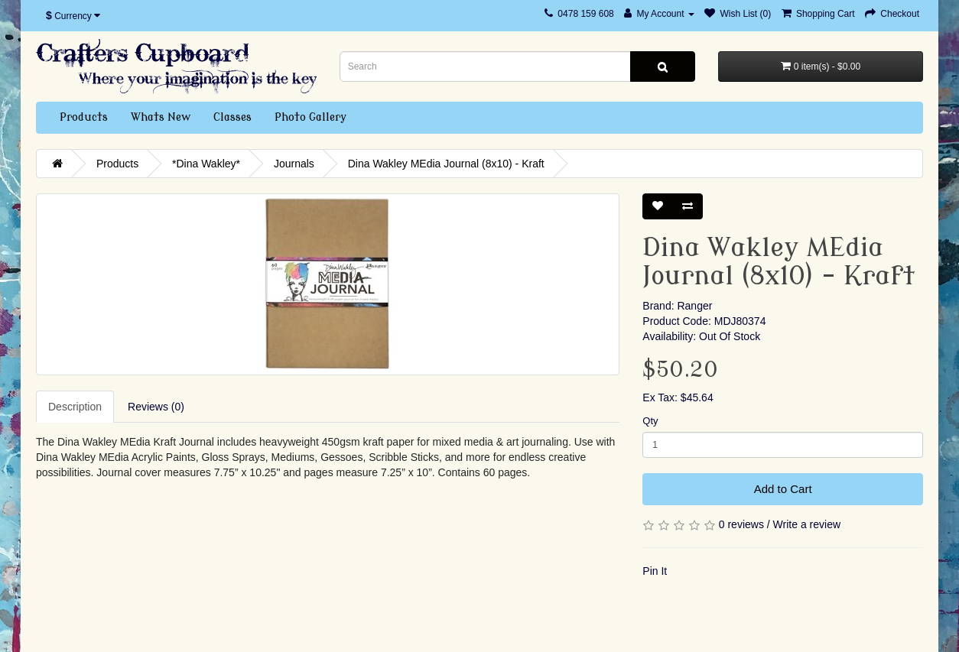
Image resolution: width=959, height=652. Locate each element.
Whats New (160, 117)
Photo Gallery (310, 117)
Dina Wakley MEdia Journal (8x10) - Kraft (446, 163)
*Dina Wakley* (206, 163)
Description (75, 407)
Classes (232, 117)
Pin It (654, 571)
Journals (294, 163)
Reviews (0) (156, 407)
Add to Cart (783, 488)
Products (84, 117)
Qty (650, 421)
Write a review (806, 524)
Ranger (694, 306)
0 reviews (741, 524)
